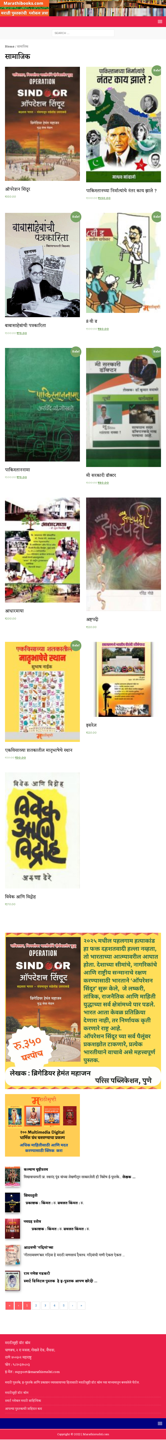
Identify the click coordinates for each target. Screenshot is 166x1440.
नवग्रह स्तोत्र (32, 1222)
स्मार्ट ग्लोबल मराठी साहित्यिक (23, 1401)
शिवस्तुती (30, 1196)
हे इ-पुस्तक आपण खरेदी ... (77, 1281)
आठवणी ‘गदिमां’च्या (38, 1248)
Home (9, 47)
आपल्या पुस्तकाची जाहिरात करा (24, 1409)
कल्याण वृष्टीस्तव (36, 1170)
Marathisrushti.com (96, 1434)
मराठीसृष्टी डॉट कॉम (16, 1393)
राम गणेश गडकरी (37, 1274)
